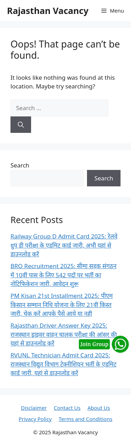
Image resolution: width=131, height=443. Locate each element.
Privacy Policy (35, 418)
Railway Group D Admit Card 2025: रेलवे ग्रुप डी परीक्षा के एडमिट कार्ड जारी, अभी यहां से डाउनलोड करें (63, 245)
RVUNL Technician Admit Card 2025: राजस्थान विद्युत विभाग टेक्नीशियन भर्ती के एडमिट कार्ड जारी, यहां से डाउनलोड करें (63, 364)
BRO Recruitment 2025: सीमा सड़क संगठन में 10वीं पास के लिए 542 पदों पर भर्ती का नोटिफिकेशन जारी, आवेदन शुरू (63, 275)
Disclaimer (34, 407)
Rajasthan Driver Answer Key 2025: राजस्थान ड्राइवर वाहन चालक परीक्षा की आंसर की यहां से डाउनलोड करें (63, 334)
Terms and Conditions (85, 418)
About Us (98, 407)
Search (19, 165)
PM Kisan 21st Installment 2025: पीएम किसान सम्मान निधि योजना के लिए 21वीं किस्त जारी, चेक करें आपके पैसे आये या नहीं (61, 304)
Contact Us (67, 407)
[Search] (20, 124)
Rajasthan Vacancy (47, 10)
